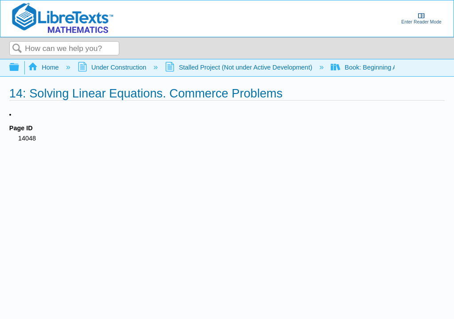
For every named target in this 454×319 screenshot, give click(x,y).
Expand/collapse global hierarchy (20, 67)
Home (44, 67)
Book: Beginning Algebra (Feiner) (385, 67)
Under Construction (113, 67)
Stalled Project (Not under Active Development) (239, 67)
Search (17, 49)
